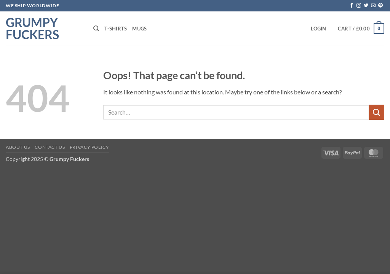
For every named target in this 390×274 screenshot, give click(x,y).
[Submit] (376, 112)
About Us (18, 147)
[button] (318, 28)
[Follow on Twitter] (366, 5)
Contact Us (50, 147)
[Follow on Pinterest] (380, 5)
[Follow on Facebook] (351, 5)
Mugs (139, 28)
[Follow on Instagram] (358, 5)
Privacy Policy (89, 147)
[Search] (96, 28)
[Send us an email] (373, 5)
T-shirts (115, 28)
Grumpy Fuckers (32, 28)
